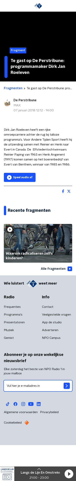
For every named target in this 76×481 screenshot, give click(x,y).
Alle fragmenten (56, 307)
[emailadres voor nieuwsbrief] (38, 424)
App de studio (52, 360)
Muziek (9, 368)
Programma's (13, 353)
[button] (69, 474)
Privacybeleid (49, 450)
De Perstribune (25, 100)
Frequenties (12, 345)
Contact (47, 345)
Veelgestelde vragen (56, 353)
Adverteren (50, 368)
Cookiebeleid (13, 461)
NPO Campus (51, 376)
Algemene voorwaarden (21, 450)
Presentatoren (14, 360)
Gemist (9, 376)
